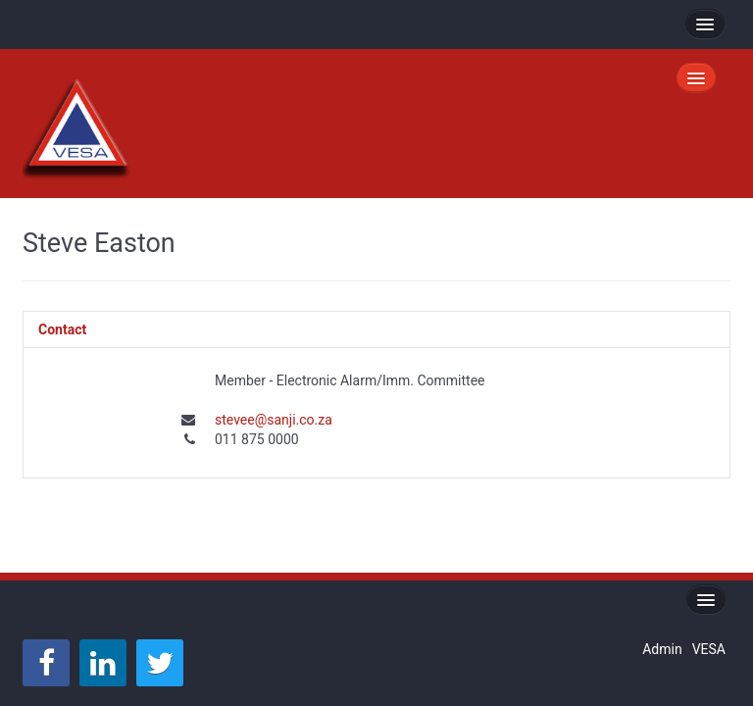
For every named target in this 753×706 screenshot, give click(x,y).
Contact (62, 329)
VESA (709, 649)
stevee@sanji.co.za (273, 420)
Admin (661, 649)
